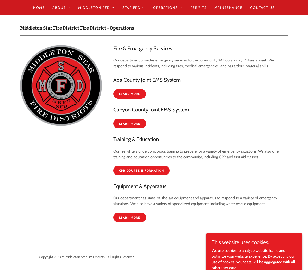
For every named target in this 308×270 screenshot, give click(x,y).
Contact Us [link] (262, 8)
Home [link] (39, 8)
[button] (61, 8)
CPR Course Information (141, 170)
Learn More (129, 94)
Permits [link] (198, 8)
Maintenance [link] (228, 8)
